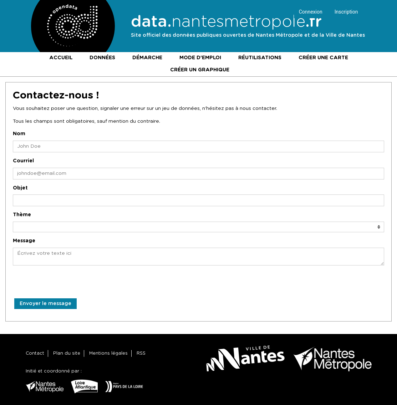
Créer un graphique (199, 69)
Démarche (147, 57)
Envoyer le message (45, 303)
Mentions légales (108, 353)
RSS (141, 353)
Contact (35, 353)
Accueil (60, 57)
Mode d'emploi (200, 57)
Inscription (346, 12)
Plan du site (66, 353)
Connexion (310, 12)
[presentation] (67, 284)
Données (102, 57)
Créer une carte (323, 57)
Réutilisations (259, 57)
